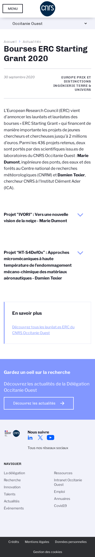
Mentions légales (37, 542)
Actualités (32, 41)
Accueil (10, 41)
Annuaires (62, 499)
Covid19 (60, 506)
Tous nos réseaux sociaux (48, 448)
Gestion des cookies (47, 552)
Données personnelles (71, 542)
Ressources (63, 473)
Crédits (13, 542)
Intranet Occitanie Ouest (68, 482)
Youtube (50, 437)
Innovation (12, 487)
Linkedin (30, 437)
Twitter (40, 437)
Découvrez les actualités (34, 403)
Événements (14, 508)
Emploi (59, 492)
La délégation (14, 473)
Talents (9, 494)
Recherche (12, 480)
